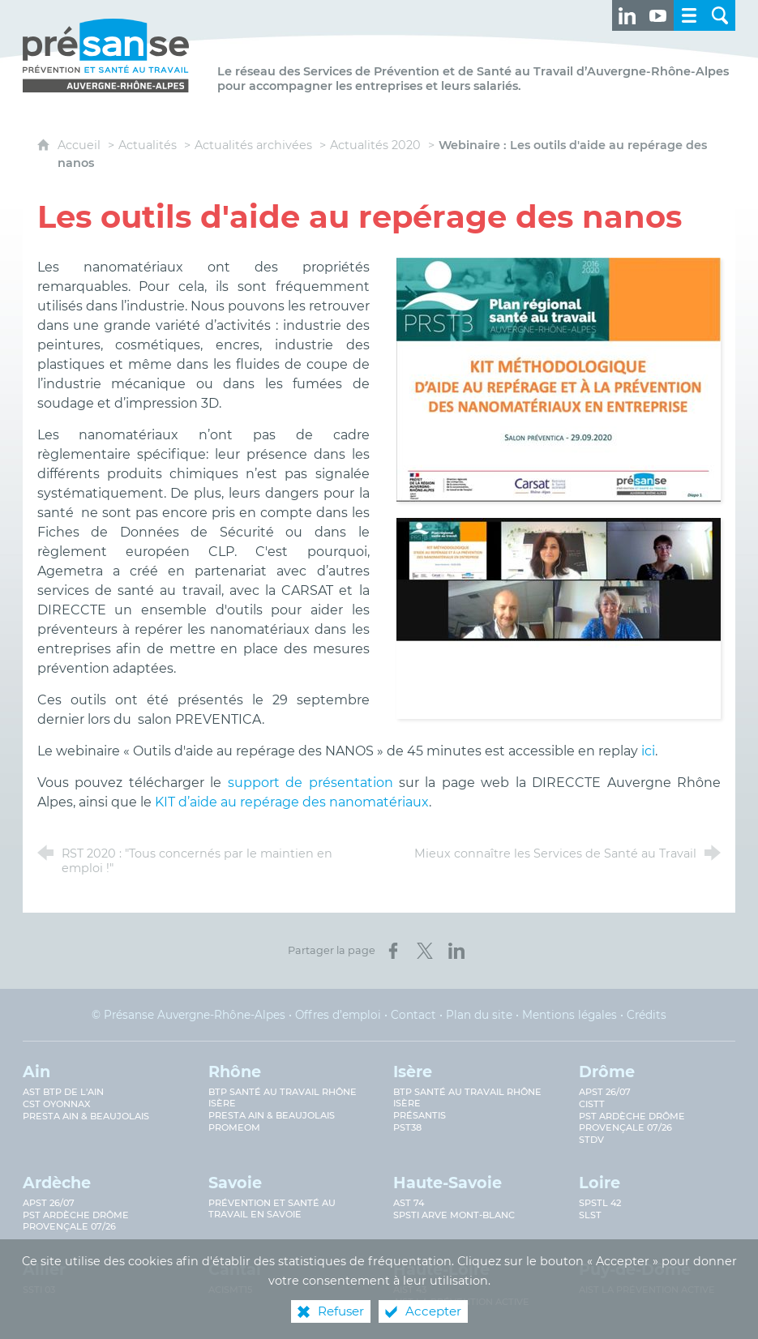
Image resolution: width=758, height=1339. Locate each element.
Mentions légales (569, 1014)
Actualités (147, 145)
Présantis (419, 1115)
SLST (590, 1215)
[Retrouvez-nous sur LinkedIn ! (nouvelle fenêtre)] (627, 15)
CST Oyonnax (57, 1104)
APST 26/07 (605, 1091)
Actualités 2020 (375, 145)
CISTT (592, 1104)
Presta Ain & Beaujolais (86, 1116)
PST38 (407, 1127)
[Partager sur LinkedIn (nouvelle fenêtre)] (456, 951)
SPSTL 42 (600, 1203)
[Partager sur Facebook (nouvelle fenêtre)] (393, 951)
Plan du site (479, 1014)
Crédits (646, 1014)
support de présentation (310, 782)
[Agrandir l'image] (558, 378)
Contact (413, 1014)
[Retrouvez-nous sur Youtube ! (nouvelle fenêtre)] (658, 15)
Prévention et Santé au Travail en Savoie (272, 1208)
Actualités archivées (253, 145)
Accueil (81, 145)
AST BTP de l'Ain (63, 1091)
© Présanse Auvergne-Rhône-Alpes (188, 1014)
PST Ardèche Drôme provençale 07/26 (632, 1121)
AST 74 (408, 1203)
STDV (591, 1139)
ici (648, 751)
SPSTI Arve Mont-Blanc (454, 1215)
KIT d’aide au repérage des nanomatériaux (292, 802)
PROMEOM (234, 1127)
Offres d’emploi (338, 1014)
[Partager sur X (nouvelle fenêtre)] (425, 951)
